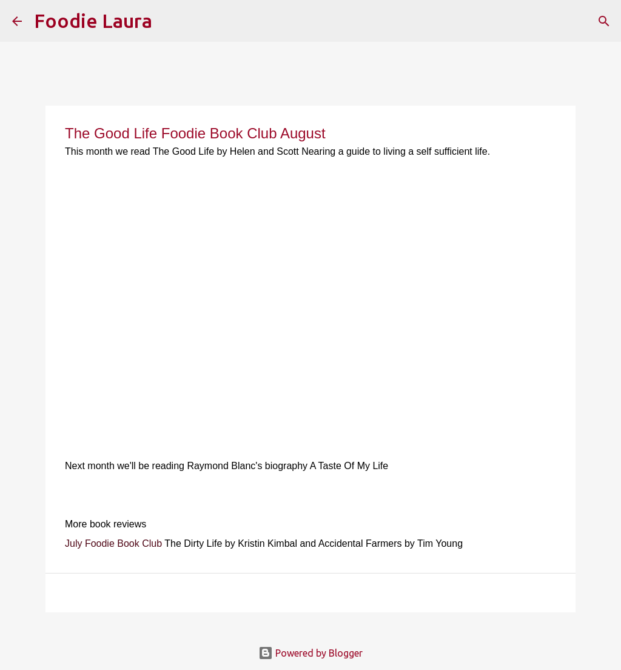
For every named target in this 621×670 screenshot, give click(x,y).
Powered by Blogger (310, 653)
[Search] (169, 21)
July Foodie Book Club (113, 543)
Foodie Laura (93, 21)
